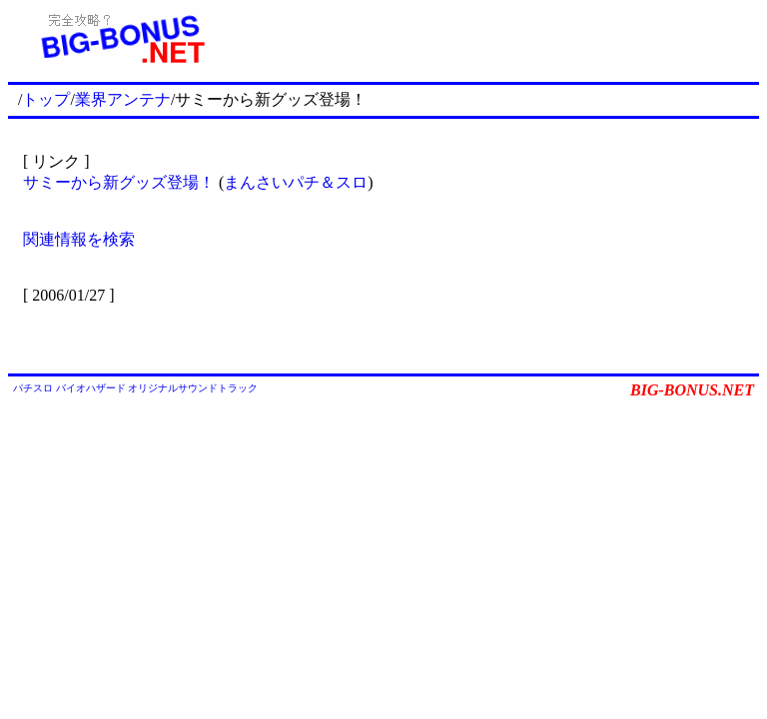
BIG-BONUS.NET (692, 389)
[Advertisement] (496, 38)
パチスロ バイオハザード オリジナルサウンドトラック (135, 387)
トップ (46, 99)
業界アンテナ (123, 99)
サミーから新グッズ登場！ (119, 182)
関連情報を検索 (79, 239)
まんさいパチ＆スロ (296, 182)
